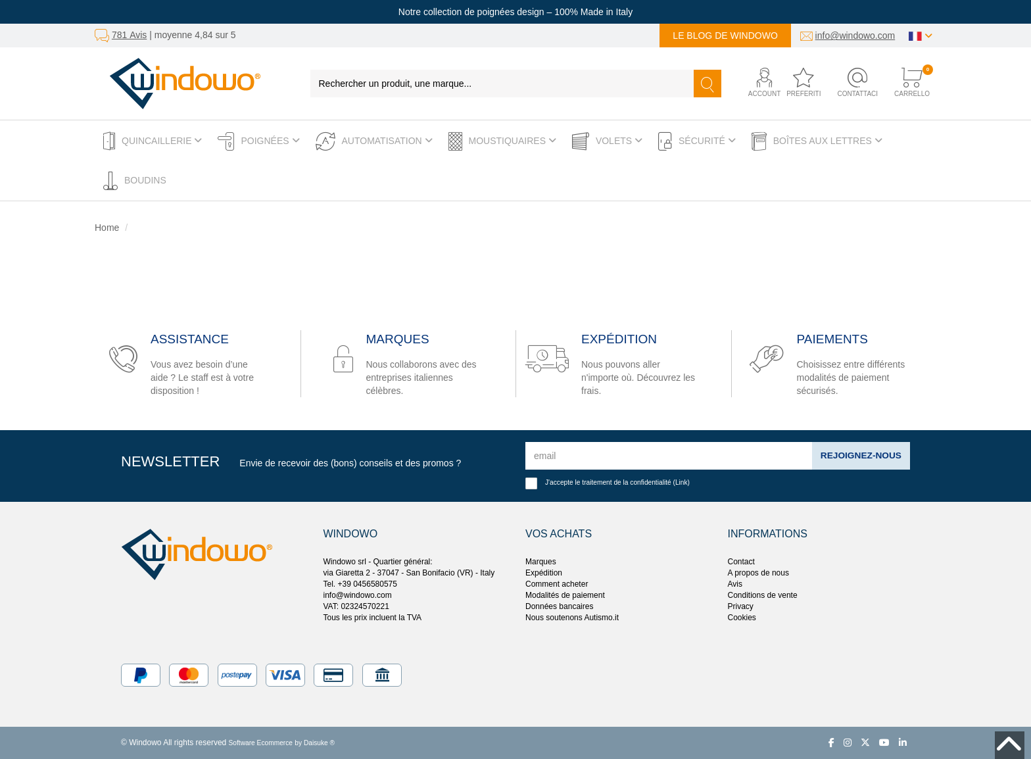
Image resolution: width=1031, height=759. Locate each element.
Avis (735, 584)
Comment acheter (556, 584)
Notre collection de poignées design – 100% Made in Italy (515, 12)
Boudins (134, 181)
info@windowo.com (855, 35)
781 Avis (129, 35)
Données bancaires (559, 606)
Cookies (742, 617)
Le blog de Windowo (725, 35)
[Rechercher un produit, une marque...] (502, 83)
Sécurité (697, 141)
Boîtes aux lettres (817, 141)
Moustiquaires (502, 141)
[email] (668, 456)
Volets (607, 141)
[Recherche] (707, 83)
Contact (741, 561)
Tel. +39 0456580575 (360, 584)
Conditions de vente (763, 595)
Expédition (543, 572)
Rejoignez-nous (860, 456)
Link (681, 482)
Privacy (741, 606)
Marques (540, 561)
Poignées (258, 141)
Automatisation (374, 141)
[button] (754, 83)
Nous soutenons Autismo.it (572, 617)
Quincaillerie (152, 141)
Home (107, 227)
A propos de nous (758, 572)
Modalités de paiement (565, 595)
